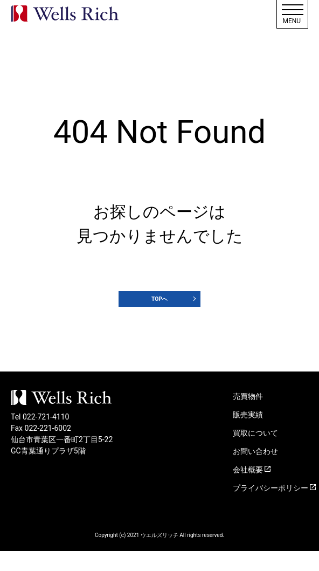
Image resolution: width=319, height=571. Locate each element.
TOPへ (159, 309)
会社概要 (248, 489)
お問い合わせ (255, 471)
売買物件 (248, 416)
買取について (255, 453)
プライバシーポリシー (270, 508)
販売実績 (248, 434)
